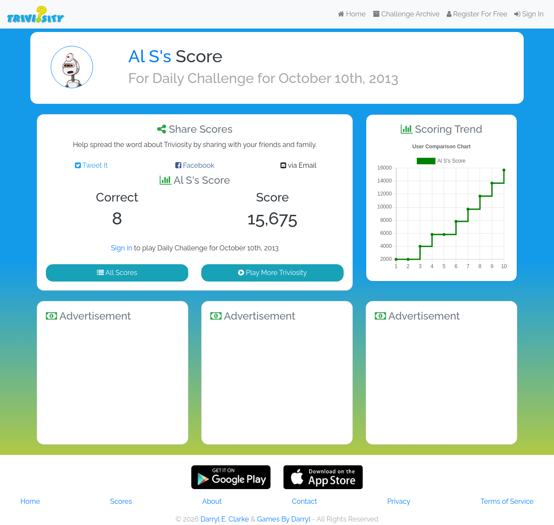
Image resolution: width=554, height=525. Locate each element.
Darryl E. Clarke (224, 519)
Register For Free (477, 14)
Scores (121, 501)
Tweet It (91, 165)
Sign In (529, 14)
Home (352, 14)
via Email (298, 165)
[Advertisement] (112, 381)
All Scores (117, 273)
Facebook (195, 165)
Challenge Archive (406, 14)
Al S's (149, 56)
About (212, 501)
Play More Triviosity (272, 273)
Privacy (398, 501)
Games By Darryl (283, 519)
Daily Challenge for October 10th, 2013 (275, 78)
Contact (304, 501)
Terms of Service (507, 501)
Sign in (121, 248)
